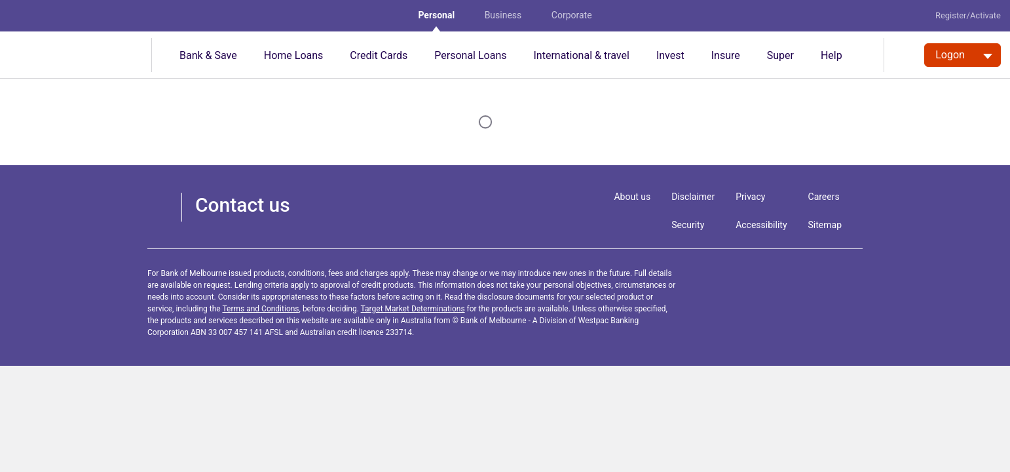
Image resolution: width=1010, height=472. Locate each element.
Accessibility (761, 225)
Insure (725, 55)
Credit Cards (378, 55)
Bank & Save (208, 55)
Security (687, 225)
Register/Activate (968, 15)
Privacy (750, 196)
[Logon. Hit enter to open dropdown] (962, 55)
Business (503, 15)
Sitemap (825, 225)
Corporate (572, 15)
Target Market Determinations (413, 308)
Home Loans (294, 55)
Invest (670, 55)
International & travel (581, 55)
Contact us (242, 204)
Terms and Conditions (260, 308)
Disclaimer (693, 196)
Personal (436, 15)
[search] (904, 55)
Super (780, 55)
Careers (824, 196)
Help (831, 55)
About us (632, 196)
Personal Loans (470, 55)
